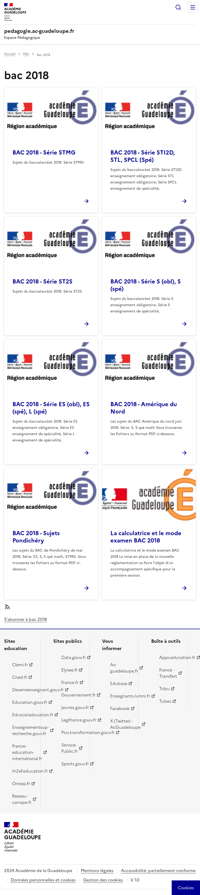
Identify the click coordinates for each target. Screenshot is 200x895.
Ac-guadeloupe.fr (121, 668)
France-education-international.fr (23, 752)
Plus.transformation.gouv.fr (72, 732)
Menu (193, 7)
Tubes (165, 701)
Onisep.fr (21, 783)
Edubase (118, 683)
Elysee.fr (69, 670)
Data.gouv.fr (72, 657)
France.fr (69, 682)
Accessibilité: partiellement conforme (158, 870)
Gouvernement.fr (72, 695)
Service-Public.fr (69, 748)
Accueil (9, 54)
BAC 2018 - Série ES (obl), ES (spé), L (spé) (51, 408)
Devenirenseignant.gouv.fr (23, 690)
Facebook (120, 708)
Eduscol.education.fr (23, 715)
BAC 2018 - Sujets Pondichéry (36, 537)
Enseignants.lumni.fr (121, 696)
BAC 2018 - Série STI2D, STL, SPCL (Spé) (142, 156)
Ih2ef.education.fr (23, 771)
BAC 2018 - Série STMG (43, 152)
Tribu (164, 689)
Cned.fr (19, 677)
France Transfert (168, 673)
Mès (26, 54)
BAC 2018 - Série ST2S (42, 281)
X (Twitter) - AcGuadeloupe (121, 724)
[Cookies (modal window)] (186, 887)
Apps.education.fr (170, 657)
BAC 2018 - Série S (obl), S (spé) (145, 285)
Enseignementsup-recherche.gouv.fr (23, 730)
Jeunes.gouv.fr (72, 707)
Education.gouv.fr (23, 702)
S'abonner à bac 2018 (25, 619)
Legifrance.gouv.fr (72, 720)
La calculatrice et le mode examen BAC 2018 (145, 537)
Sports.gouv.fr (72, 764)
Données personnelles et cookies (43, 880)
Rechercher (178, 7)
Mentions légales (97, 870)
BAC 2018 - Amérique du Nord (143, 408)
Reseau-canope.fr (21, 799)
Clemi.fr (20, 665)
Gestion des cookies (103, 880)
